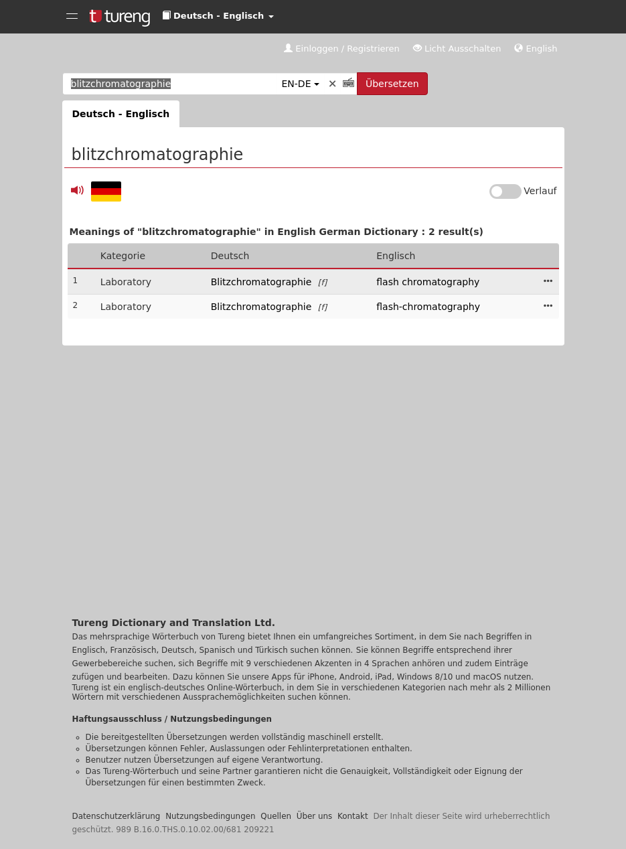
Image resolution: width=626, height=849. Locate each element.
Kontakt (352, 816)
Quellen (275, 816)
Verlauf (540, 190)
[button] (218, 16)
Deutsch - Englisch (121, 113)
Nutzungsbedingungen (210, 816)
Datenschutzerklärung (116, 816)
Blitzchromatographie (261, 282)
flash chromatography (427, 282)
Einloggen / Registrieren (342, 49)
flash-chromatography (428, 306)
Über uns (315, 816)
